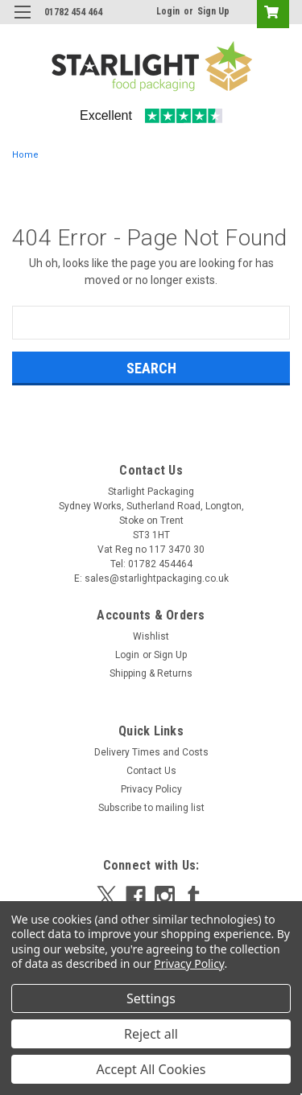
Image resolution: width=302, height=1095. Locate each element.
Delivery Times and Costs (151, 752)
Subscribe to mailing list (151, 807)
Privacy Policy (151, 789)
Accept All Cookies (151, 1069)
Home (25, 155)
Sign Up (213, 11)
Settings (151, 998)
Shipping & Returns (151, 673)
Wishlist (151, 636)
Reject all (151, 1034)
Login (168, 11)
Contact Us (151, 770)
